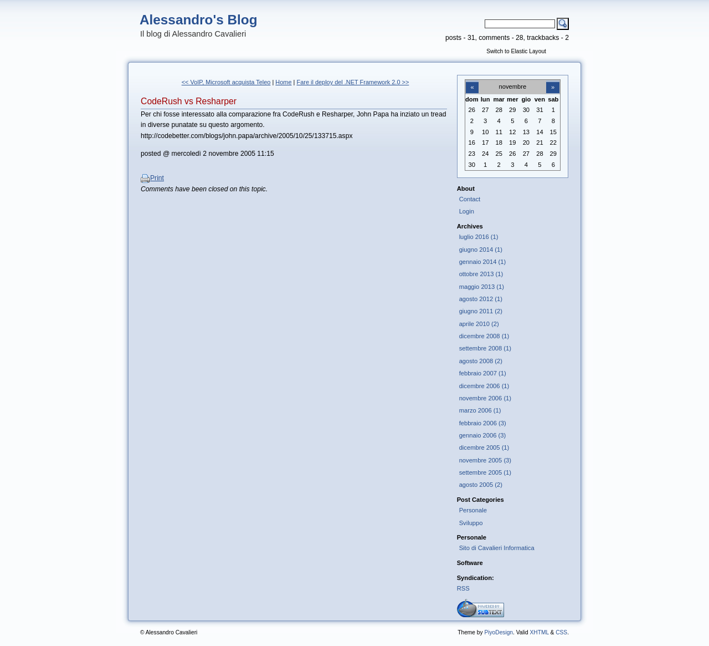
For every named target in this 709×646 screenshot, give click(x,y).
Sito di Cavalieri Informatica (497, 548)
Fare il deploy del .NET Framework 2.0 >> (352, 82)
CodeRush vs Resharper (189, 101)
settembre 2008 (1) (485, 348)
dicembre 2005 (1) (484, 447)
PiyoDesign (498, 632)
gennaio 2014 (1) (482, 261)
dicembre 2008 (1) (484, 336)
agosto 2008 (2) (480, 361)
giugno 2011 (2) (480, 311)
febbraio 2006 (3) (482, 423)
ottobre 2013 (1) (481, 274)
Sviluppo (471, 523)
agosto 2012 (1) (480, 299)
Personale (473, 510)
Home (283, 82)
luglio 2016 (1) (479, 236)
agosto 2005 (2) (480, 484)
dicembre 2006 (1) (484, 386)
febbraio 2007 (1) (482, 373)
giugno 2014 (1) (480, 249)
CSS (561, 632)
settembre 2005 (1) (485, 472)
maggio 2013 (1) (481, 286)
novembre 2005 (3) (485, 460)
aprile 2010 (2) (479, 324)
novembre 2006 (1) (485, 398)
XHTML (539, 632)
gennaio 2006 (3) (482, 435)
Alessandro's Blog (199, 19)
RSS (463, 588)
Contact (470, 199)
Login (466, 211)
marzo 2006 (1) (480, 410)
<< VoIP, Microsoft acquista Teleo (226, 82)
